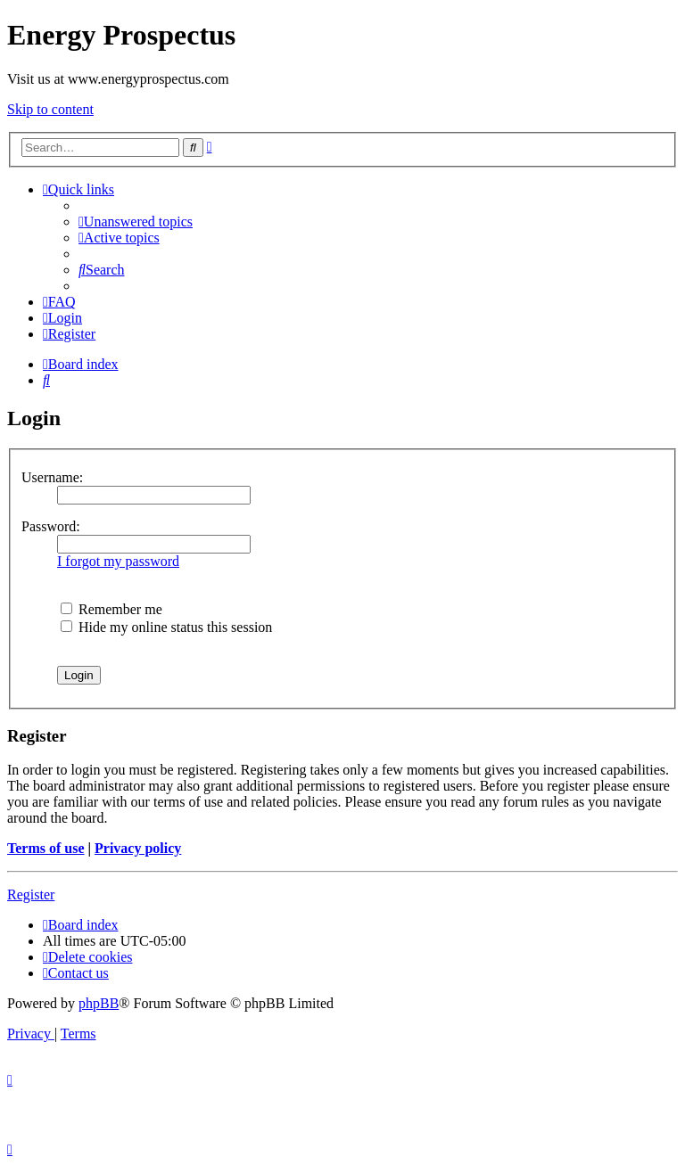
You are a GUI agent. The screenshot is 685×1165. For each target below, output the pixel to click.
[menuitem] (135, 221)
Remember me (111, 609)
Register (30, 894)
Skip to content (50, 109)
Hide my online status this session (166, 627)
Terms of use (46, 848)
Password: (50, 526)
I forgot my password (118, 561)
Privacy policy (138, 848)
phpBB (98, 1003)
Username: (52, 477)
